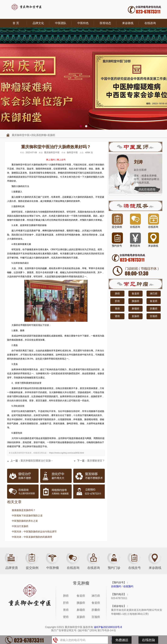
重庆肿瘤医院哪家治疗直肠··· (36, 460)
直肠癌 (51, 135)
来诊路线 (127, 23)
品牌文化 (38, 23)
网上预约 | (51, 159)
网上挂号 (61, 159)
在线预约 (128, 586)
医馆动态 (105, 23)
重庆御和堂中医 (20, 135)
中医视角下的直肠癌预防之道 (27, 515)
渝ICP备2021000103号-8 (108, 627)
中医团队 (60, 23)
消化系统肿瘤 (38, 135)
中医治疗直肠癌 (20, 526)
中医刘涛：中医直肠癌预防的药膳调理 (32, 537)
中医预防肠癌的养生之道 (25, 521)
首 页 (16, 23)
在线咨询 (150, 23)
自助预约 (116, 586)
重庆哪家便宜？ (96, 460)
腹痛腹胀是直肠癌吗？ (23, 510)
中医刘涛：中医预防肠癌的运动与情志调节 (34, 531)
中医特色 (83, 23)
